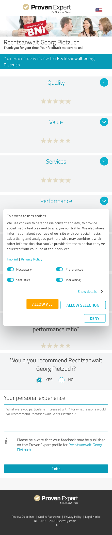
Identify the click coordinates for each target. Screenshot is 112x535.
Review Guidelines (23, 517)
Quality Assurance (49, 517)
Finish (56, 468)
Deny (94, 318)
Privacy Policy (31, 259)
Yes (49, 379)
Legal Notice (92, 517)
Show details (87, 291)
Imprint (12, 259)
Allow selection (82, 305)
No (71, 379)
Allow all (42, 304)
